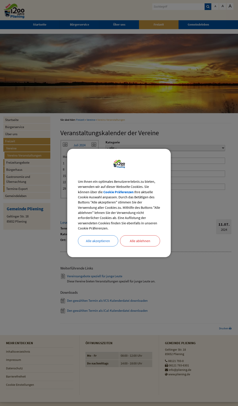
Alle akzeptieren (98, 241)
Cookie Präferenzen (118, 191)
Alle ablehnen (140, 241)
